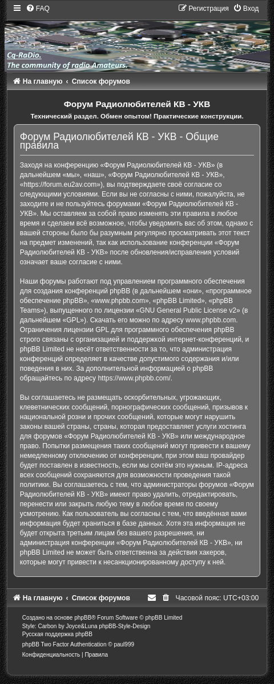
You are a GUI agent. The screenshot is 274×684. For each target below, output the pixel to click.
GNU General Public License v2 (188, 310)
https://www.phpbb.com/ (134, 378)
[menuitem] (38, 9)
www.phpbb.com (211, 320)
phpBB (82, 618)
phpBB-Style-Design (124, 626)
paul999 (124, 644)
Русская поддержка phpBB (57, 634)
